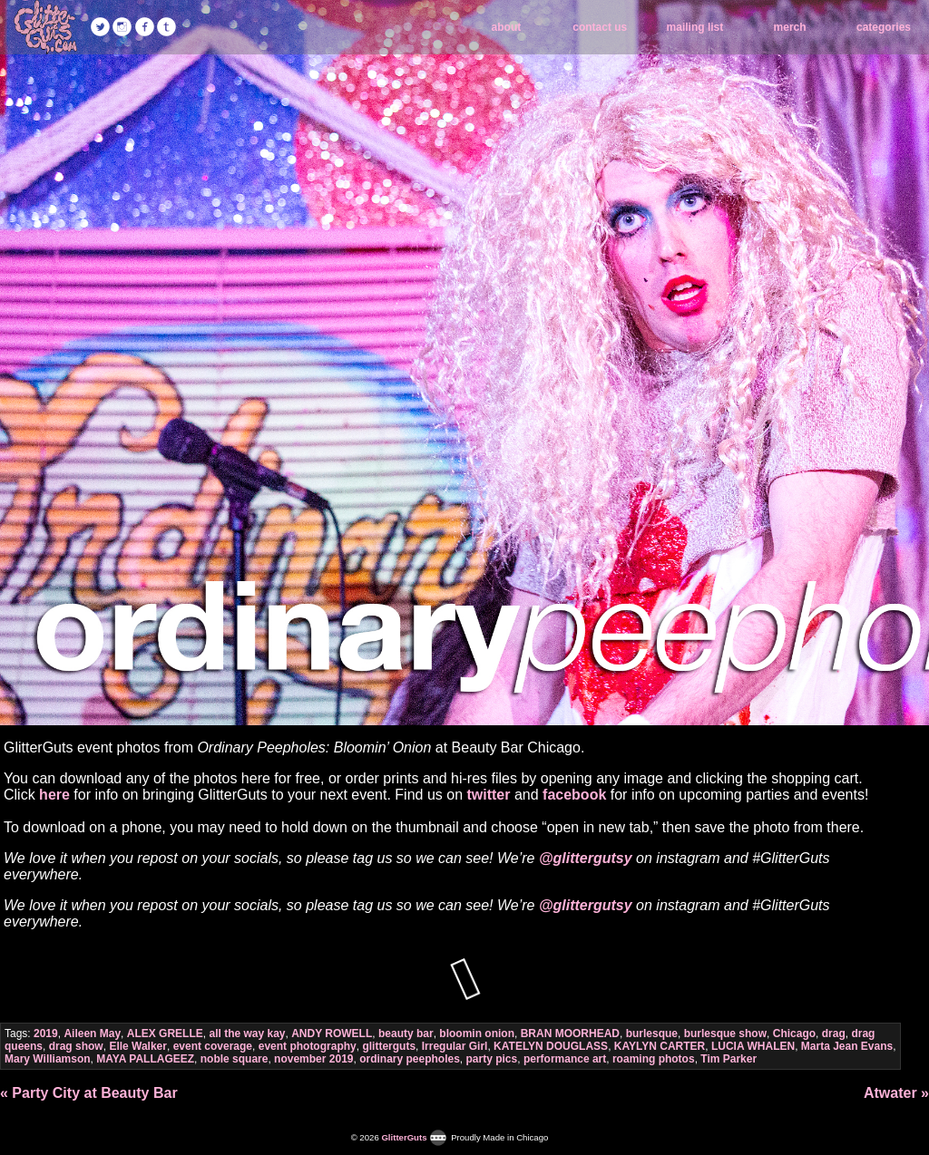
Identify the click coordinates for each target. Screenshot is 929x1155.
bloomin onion (476, 1033)
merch (790, 27)
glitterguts (389, 1046)
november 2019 (313, 1059)
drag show (76, 1046)
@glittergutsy (585, 858)
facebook (574, 794)
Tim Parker (728, 1059)
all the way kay (247, 1033)
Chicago (794, 1033)
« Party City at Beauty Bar (89, 1093)
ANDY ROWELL (331, 1033)
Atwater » (896, 1093)
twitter (488, 794)
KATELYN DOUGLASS (551, 1046)
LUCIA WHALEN (753, 1046)
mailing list (695, 27)
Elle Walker (138, 1046)
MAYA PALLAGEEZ (145, 1059)
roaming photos (653, 1059)
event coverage (212, 1046)
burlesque (652, 1033)
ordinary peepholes (409, 1059)
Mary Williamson (48, 1059)
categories (883, 27)
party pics (492, 1059)
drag (834, 1033)
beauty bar (406, 1033)
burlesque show (725, 1033)
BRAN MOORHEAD (570, 1033)
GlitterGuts (45, 27)
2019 (46, 1033)
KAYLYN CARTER (659, 1046)
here (54, 794)
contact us (599, 27)
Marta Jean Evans (847, 1046)
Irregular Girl (455, 1046)
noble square (234, 1059)
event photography (308, 1046)
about (507, 27)
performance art (564, 1059)
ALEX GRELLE (165, 1033)
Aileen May (92, 1033)
